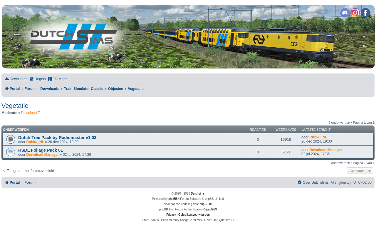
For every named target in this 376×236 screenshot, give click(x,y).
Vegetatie (14, 105)
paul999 (212, 209)
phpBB (172, 198)
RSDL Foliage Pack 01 (40, 150)
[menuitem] (15, 79)
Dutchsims (198, 193)
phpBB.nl (206, 204)
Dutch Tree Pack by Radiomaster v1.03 (57, 137)
